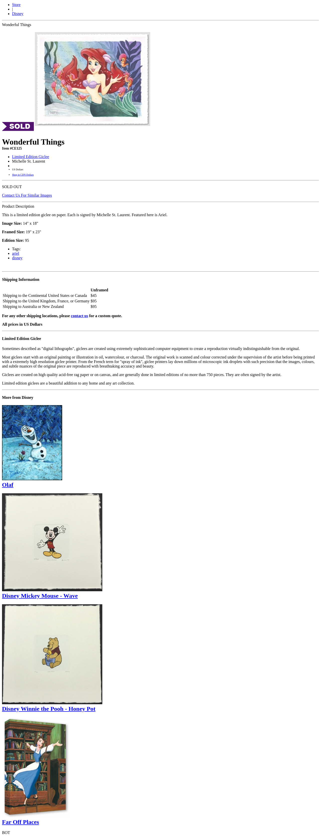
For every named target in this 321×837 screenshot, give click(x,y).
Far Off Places (20, 822)
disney (17, 258)
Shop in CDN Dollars (23, 174)
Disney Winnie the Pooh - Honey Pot (48, 708)
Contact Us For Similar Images (27, 195)
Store (16, 5)
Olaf (7, 485)
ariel (15, 253)
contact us (79, 316)
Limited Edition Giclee (30, 157)
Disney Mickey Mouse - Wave (40, 595)
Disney (17, 14)
